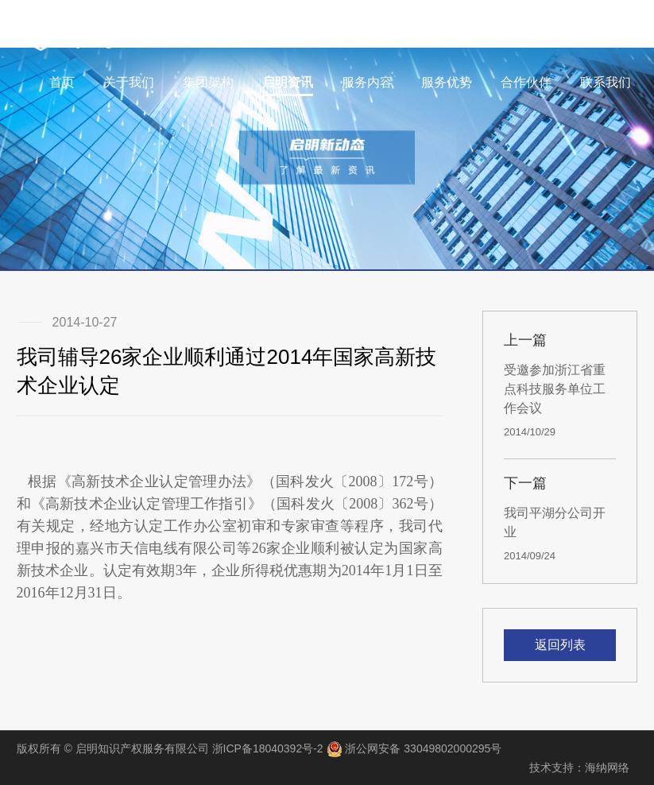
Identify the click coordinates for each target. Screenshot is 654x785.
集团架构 (208, 82)
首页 (62, 82)
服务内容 (367, 82)
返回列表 (560, 645)
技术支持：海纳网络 (579, 767)
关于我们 (128, 82)
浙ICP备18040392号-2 (267, 748)
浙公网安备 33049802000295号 (414, 749)
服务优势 (446, 82)
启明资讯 (287, 82)
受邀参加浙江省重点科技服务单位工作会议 (555, 389)
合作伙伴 (526, 82)
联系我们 (605, 82)
